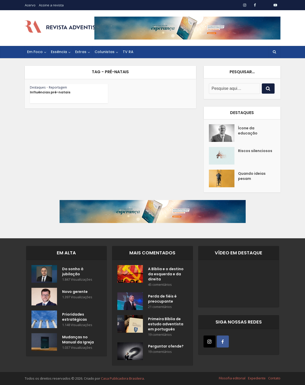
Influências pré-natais (50, 92)
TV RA (128, 51)
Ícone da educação (247, 131)
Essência (59, 51)
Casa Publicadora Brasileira (122, 378)
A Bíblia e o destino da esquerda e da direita (166, 274)
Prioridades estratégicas (74, 317)
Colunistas (105, 51)
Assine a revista (51, 5)
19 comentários (160, 334)
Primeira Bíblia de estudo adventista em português (165, 324)
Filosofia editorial (232, 378)
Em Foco (35, 51)
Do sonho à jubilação (72, 271)
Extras (80, 51)
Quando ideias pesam (252, 176)
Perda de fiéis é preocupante (162, 299)
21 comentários (160, 307)
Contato (274, 378)
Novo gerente (75, 291)
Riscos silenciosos (255, 150)
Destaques (38, 87)
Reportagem (58, 87)
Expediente (257, 378)
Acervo (30, 5)
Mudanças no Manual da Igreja (78, 339)
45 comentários (160, 284)
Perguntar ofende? (166, 346)
